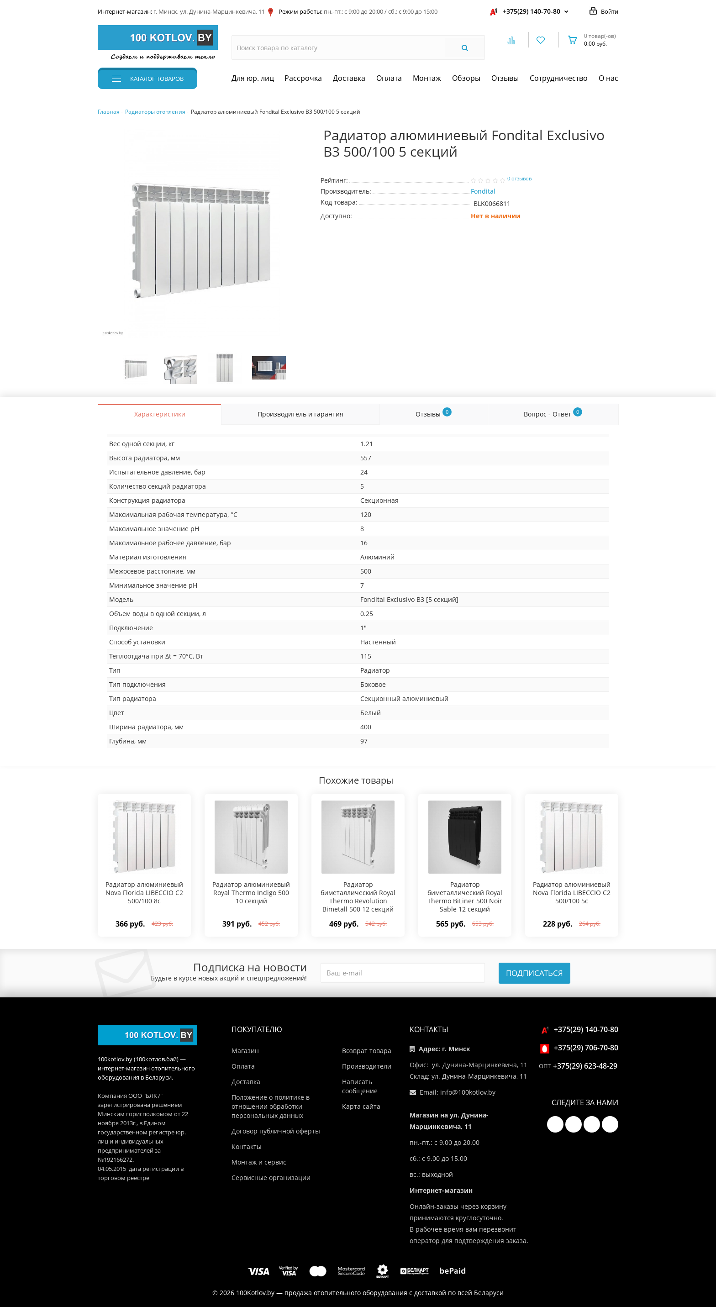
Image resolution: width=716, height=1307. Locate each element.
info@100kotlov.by (467, 1092)
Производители (366, 1066)
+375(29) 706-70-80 (580, 1047)
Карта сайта (361, 1106)
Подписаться (534, 973)
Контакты (247, 1146)
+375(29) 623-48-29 (585, 1065)
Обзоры (466, 78)
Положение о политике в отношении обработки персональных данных (271, 1106)
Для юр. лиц (253, 78)
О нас (608, 78)
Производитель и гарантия (300, 414)
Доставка (349, 78)
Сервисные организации (271, 1177)
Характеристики (159, 414)
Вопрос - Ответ (553, 412)
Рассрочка (303, 78)
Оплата (389, 78)
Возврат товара (366, 1050)
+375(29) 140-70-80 (531, 11)
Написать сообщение (360, 1086)
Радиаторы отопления (155, 112)
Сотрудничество (559, 78)
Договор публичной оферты (276, 1131)
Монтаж (427, 78)
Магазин (245, 1050)
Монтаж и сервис (259, 1162)
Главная (109, 112)
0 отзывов (519, 178)
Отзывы (505, 78)
